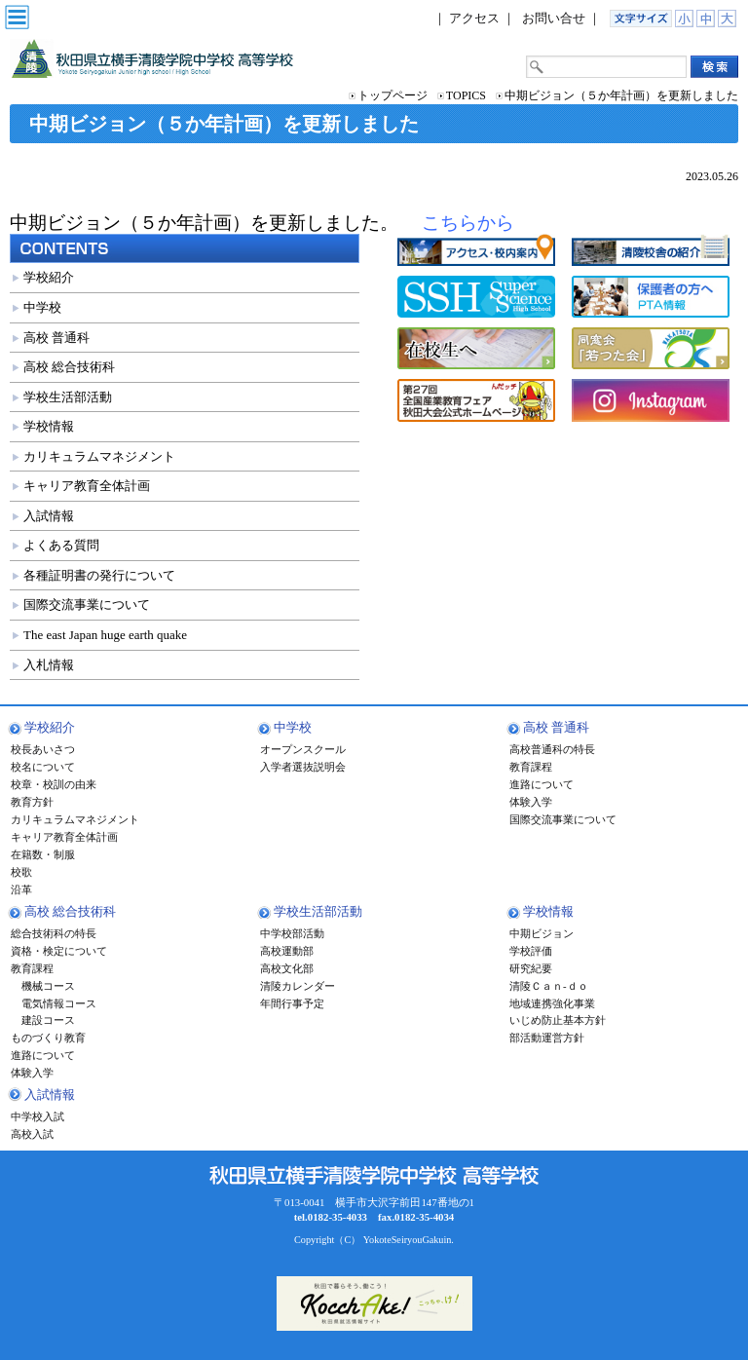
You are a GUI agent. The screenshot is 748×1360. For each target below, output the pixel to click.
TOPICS (466, 95)
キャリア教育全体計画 (86, 485)
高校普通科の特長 (552, 749)
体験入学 (530, 802)
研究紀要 (530, 968)
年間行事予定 (292, 1003)
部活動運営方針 (546, 1037)
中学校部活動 (292, 933)
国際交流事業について (86, 604)
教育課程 (530, 767)
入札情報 (48, 665)
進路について (541, 784)
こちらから (468, 222)
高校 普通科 (56, 337)
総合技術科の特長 (53, 933)
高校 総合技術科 (69, 366)
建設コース (43, 1020)
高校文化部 (287, 968)
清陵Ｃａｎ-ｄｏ (548, 986)
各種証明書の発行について (99, 575)
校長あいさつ (43, 749)
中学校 (42, 307)
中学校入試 (37, 1116)
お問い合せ (553, 18)
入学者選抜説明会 (303, 767)
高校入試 (32, 1134)
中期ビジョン (541, 933)
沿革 (21, 889)
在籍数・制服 (43, 854)
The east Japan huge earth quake (105, 634)
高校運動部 (287, 951)
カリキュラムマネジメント (99, 456)
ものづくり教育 (48, 1037)
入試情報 (48, 516)
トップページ (392, 95)
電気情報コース (53, 1003)
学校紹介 (48, 277)
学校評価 (530, 951)
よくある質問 (61, 545)
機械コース (43, 986)
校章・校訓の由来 (53, 784)
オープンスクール (303, 749)
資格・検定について (59, 951)
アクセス (474, 18)
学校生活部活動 (67, 397)
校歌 (21, 872)
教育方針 (32, 802)
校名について (43, 767)
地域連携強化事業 (552, 1003)
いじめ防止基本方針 (557, 1020)
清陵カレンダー (297, 986)
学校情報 (48, 426)
